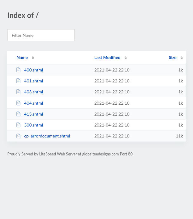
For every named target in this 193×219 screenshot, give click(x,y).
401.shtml (29, 80)
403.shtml (29, 91)
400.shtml (29, 69)
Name (22, 57)
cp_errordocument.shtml (43, 135)
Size (173, 57)
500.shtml (29, 124)
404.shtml (29, 103)
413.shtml (29, 113)
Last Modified (107, 57)
